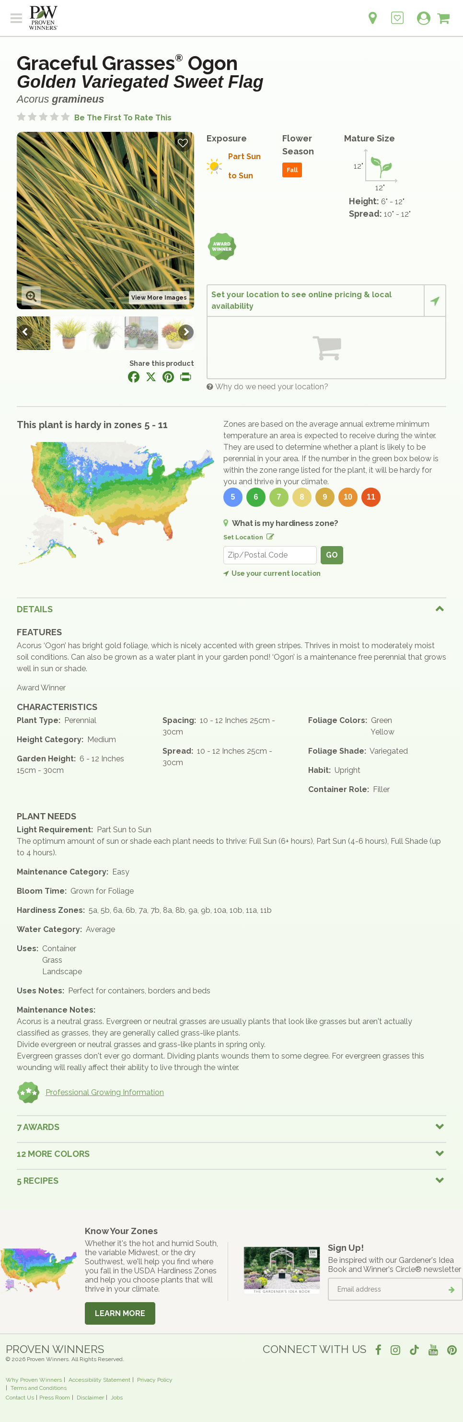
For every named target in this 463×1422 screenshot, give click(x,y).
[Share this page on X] (151, 377)
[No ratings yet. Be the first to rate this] (94, 117)
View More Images (159, 297)
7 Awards (38, 1127)
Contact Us (20, 1397)
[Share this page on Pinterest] (168, 377)
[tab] (231, 608)
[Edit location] (268, 535)
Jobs (117, 1397)
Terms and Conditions (39, 1388)
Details (35, 609)
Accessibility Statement (99, 1379)
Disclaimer (90, 1397)
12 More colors (53, 1154)
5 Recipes (37, 1181)
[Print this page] (185, 377)
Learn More (120, 1313)
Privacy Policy (155, 1379)
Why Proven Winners (34, 1379)
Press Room (54, 1397)
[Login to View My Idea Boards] (397, 12)
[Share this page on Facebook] (133, 377)
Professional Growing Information (90, 1092)
